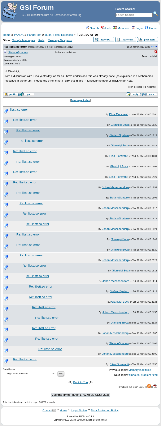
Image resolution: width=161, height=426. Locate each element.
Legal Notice (79, 410)
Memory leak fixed (140, 369)
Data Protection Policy (104, 410)
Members (121, 28)
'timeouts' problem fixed (143, 374)
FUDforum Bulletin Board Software (91, 420)
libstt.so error (19, 109)
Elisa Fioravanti (118, 114)
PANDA (18, 34)
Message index (80, 100)
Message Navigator (60, 40)
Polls (41, 40)
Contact (47, 410)
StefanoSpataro (18, 52)
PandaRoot (34, 34)
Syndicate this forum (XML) (131, 387)
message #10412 (64, 47)
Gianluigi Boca (120, 124)
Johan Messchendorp (115, 187)
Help (106, 28)
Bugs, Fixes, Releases (59, 34)
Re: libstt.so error (15, 46)
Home (151, 28)
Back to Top (80, 382)
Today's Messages (23, 40)
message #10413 (36, 47)
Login (137, 28)
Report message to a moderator (141, 87)
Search (92, 28)
